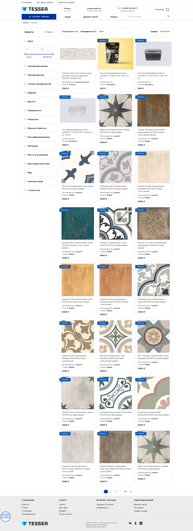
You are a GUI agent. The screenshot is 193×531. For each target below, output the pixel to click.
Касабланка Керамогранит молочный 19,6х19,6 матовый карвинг (153, 413)
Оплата (62, 505)
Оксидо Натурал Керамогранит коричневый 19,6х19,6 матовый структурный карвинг (151, 132)
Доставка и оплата (45, 2)
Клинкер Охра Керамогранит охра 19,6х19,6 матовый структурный (77, 300)
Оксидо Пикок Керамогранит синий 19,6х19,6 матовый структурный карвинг (77, 245)
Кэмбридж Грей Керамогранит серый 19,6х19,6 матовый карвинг (152, 300)
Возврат (62, 511)
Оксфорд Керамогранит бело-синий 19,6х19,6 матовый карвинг (116, 413)
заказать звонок (128, 11)
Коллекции (164, 31)
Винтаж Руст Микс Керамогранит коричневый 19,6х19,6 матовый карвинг (152, 245)
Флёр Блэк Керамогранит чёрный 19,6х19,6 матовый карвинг (114, 131)
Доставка (63, 508)
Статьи (25, 508)
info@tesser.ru (102, 508)
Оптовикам (139, 508)
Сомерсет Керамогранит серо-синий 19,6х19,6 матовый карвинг (114, 244)
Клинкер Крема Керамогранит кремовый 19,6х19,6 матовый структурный (151, 188)
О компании (27, 2)
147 (125, 492)
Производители (28, 514)
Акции (68, 17)
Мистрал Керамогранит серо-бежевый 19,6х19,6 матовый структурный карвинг (113, 358)
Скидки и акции (140, 511)
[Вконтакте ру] (131, 525)
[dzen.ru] (141, 525)
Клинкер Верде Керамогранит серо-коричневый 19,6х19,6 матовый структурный (115, 468)
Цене (101, 31)
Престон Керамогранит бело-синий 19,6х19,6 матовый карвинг (77, 187)
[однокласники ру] (136, 525)
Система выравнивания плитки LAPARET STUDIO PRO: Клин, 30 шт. (114, 75)
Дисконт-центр (90, 17)
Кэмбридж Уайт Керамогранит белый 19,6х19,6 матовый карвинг (114, 187)
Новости (25, 505)
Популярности (88, 31)
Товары (154, 31)
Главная (25, 23)
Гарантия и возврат (66, 2)
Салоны (113, 17)
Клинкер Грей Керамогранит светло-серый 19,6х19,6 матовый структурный (76, 468)
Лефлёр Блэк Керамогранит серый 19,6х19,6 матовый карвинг (77, 413)
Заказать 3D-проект (105, 505)
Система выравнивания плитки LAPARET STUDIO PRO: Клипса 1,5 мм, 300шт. (77, 132)
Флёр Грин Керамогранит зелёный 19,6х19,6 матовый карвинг (153, 467)
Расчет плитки (65, 514)
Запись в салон (5, 516)
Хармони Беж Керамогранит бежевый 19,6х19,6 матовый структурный (74, 358)
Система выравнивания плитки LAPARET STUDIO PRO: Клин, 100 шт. (153, 75)
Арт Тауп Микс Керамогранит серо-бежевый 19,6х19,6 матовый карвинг (153, 357)
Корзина (159, 9)
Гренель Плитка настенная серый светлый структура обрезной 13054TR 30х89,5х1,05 (76, 75)
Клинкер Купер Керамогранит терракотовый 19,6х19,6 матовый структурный (114, 301)
